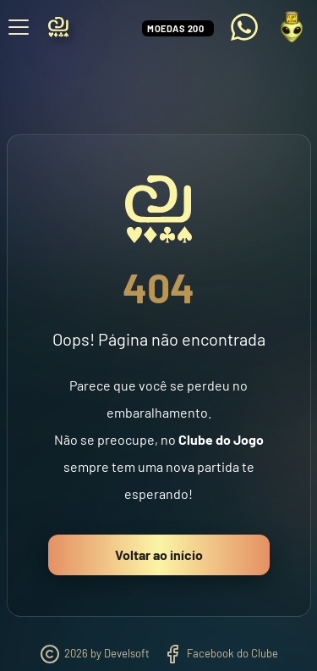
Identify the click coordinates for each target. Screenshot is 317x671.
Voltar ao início (159, 554)
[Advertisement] (159, 75)
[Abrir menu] (18, 27)
